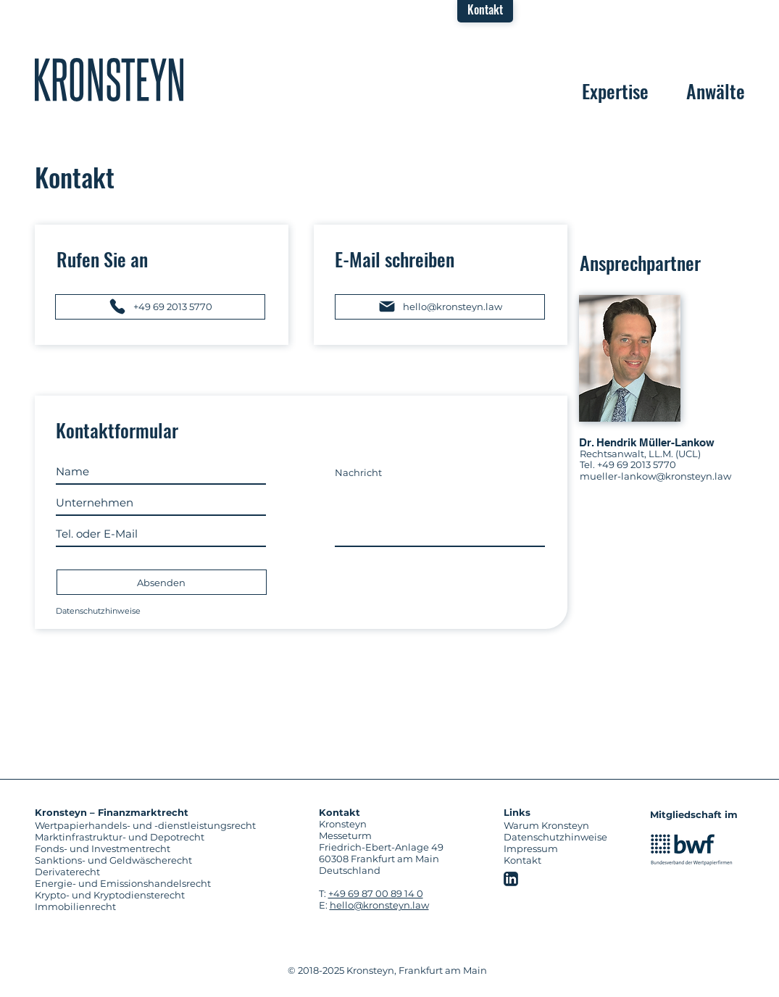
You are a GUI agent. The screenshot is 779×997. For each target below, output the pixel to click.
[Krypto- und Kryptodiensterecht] (157, 895)
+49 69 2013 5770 (636, 464)
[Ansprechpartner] (662, 262)
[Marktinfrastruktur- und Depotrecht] (157, 837)
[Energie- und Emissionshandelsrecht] (157, 883)
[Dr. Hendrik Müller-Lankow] (661, 443)
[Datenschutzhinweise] (161, 611)
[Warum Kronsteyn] (550, 825)
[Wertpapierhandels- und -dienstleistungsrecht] (157, 825)
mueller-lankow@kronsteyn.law (655, 476)
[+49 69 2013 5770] (160, 307)
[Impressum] (535, 848)
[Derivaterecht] (157, 871)
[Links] (535, 812)
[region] (109, 79)
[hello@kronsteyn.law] (440, 307)
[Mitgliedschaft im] (696, 814)
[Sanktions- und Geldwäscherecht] (157, 860)
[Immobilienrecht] (157, 906)
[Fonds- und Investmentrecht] (157, 848)
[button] (485, 9)
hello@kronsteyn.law (379, 905)
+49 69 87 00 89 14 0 (375, 893)
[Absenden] (162, 582)
